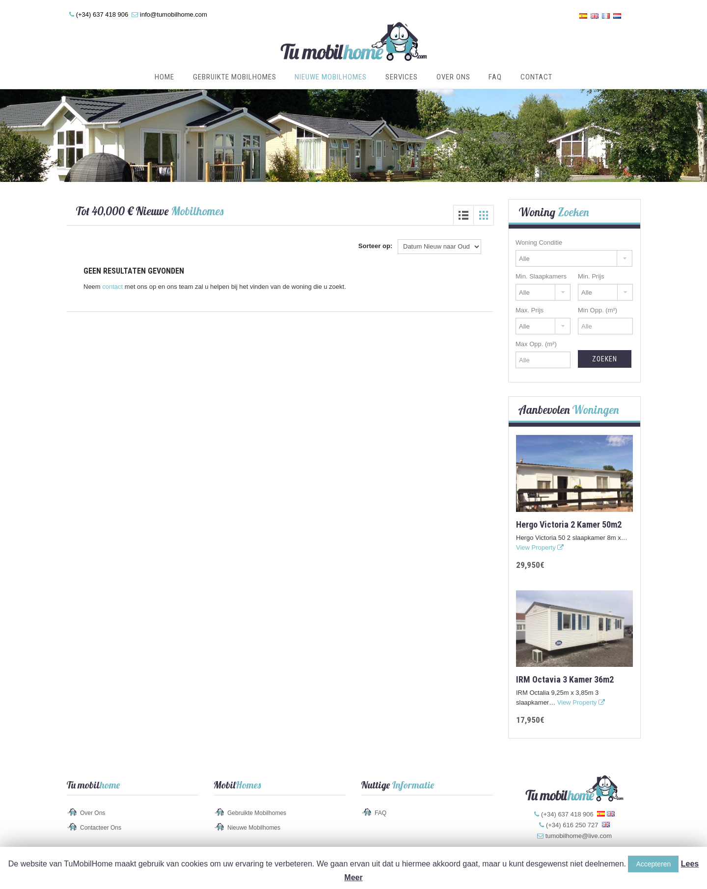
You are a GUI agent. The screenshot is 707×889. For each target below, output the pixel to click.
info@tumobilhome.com (173, 14)
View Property (540, 547)
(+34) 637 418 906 (102, 14)
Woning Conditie (539, 242)
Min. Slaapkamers (541, 276)
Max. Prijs (530, 310)
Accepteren (653, 864)
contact (112, 286)
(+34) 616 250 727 (572, 825)
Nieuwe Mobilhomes (331, 77)
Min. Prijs (591, 276)
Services (401, 77)
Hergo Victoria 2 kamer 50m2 (569, 524)
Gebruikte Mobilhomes (234, 77)
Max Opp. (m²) (536, 344)
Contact (536, 77)
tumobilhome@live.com (578, 835)
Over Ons (453, 77)
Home (164, 77)
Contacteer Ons (100, 827)
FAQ (495, 77)
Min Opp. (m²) (597, 310)
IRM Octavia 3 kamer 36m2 (565, 679)
